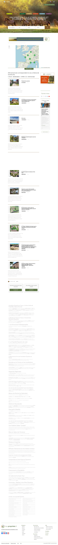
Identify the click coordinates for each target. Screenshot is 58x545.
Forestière (22, 13)
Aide (46, 525)
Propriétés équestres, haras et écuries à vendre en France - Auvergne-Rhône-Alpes (29, 498)
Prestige (29, 13)
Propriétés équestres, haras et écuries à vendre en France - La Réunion (29, 512)
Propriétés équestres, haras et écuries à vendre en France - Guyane (29, 510)
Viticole (49, 13)
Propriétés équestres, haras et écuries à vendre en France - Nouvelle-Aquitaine (15, 506)
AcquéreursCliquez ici (15, 290)
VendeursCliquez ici (31, 290)
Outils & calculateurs (37, 529)
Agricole (9, 13)
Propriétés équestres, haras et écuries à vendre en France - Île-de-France (15, 510)
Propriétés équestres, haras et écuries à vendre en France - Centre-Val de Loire (29, 506)
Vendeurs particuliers (37, 536)
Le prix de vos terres (37, 530)
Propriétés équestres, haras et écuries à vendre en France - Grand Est (15, 500)
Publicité (35, 539)
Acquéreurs (35, 535)
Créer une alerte (48, 529)
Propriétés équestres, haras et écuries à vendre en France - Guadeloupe (15, 512)
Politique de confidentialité (5, 543)
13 (30, 62)
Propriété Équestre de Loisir (20, 342)
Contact (46, 534)
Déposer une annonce (49, 4)
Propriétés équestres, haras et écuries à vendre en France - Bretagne (15, 508)
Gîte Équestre (11, 352)
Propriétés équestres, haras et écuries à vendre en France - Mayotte (29, 514)
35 (27, 55)
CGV (20, 543)
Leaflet (42, 67)
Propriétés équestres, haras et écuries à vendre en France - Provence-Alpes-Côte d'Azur (29, 500)
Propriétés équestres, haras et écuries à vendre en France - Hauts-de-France (15, 498)
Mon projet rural (36, 526)
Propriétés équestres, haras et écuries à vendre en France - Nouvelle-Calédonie (15, 516)
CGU (18, 543)
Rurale (35, 13)
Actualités (47, 531)
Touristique (42, 13)
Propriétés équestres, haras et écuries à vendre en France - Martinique (15, 514)
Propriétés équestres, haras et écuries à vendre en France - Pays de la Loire (29, 508)
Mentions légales (13, 543)
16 (34, 62)
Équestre (15, 13)
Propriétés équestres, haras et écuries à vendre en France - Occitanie (15, 504)
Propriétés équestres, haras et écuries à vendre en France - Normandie (29, 504)
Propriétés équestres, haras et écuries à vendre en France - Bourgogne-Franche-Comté (15, 502)
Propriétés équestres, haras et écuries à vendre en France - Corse (29, 502)
